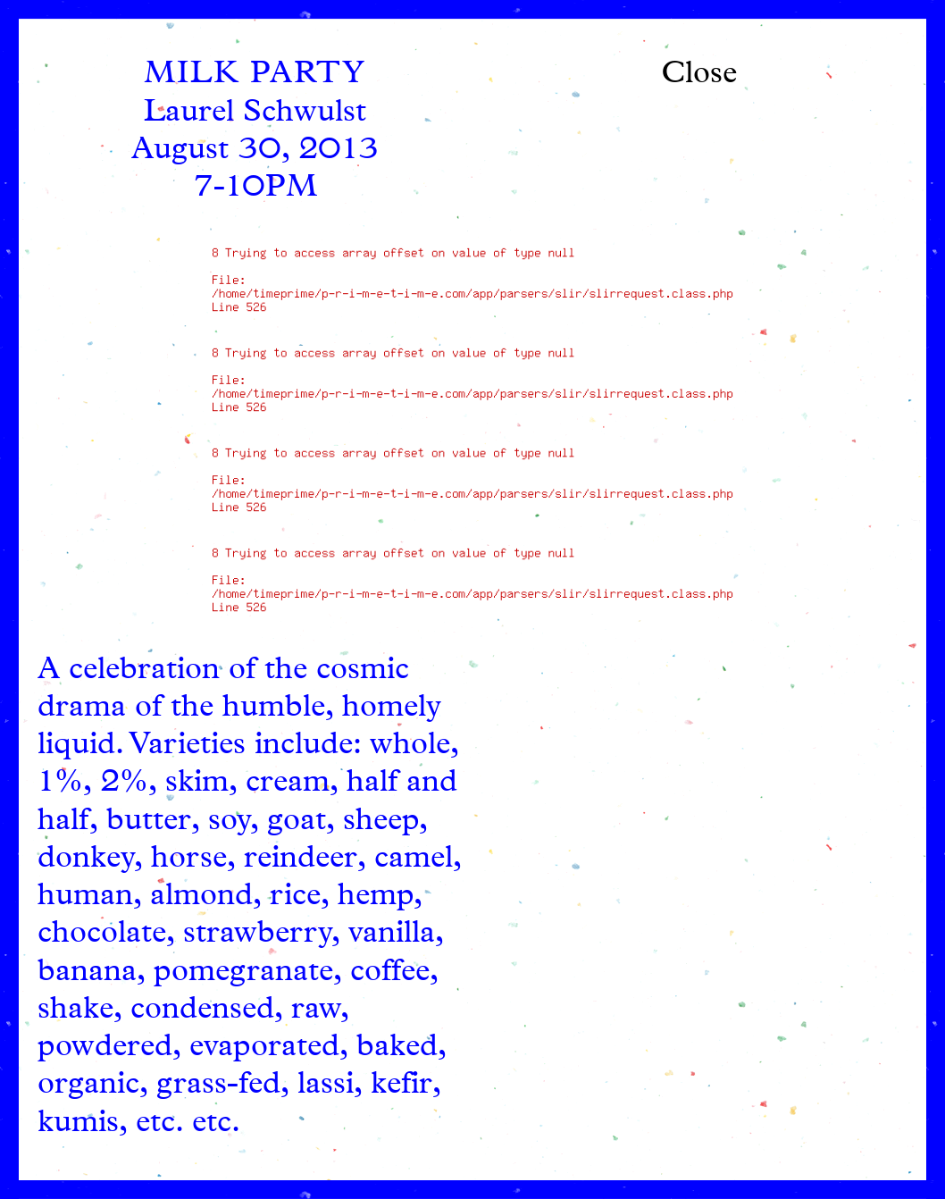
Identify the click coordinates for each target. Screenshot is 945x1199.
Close (699, 74)
